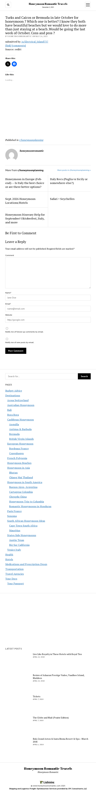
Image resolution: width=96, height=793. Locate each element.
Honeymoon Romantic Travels (48, 4)
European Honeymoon (20, 443)
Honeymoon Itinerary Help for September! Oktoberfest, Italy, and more (25, 218)
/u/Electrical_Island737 (34, 41)
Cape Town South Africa (23, 525)
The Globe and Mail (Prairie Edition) (51, 717)
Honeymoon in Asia (18, 468)
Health (9, 554)
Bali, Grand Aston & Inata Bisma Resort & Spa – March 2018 (60, 740)
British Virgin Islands (21, 439)
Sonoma (12, 516)
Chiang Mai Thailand (21, 477)
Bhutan (13, 472)
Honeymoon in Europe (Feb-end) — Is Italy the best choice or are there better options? (24, 183)
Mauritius (14, 530)
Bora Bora (13, 415)
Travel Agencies (14, 574)
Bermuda (14, 434)
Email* (8, 304)
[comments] (19, 45)
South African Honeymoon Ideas (26, 521)
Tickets (36, 696)
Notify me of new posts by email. (19, 342)
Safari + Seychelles (62, 199)
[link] (8, 45)
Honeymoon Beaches (19, 463)
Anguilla (14, 424)
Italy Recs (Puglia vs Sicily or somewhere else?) (69, 181)
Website (8, 315)
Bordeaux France (19, 448)
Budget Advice (13, 390)
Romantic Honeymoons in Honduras (30, 506)
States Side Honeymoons (21, 535)
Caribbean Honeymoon (20, 419)
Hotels (9, 559)
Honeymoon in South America (24, 482)
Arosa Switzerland (18, 400)
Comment (9, 255)
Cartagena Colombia (21, 492)
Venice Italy (14, 549)
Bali (9, 410)
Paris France (14, 511)
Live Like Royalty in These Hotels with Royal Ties (57, 654)
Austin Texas (16, 540)
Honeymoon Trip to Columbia (26, 501)
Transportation (14, 569)
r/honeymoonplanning (31, 140)
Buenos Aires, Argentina (23, 487)
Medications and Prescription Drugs (26, 564)
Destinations (12, 395)
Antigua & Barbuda (20, 429)
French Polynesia (17, 458)
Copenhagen (16, 453)
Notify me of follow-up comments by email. (24, 332)
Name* (8, 292)
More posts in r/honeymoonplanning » (74, 170)
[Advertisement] (48, 110)
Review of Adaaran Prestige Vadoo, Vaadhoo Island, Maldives (58, 677)
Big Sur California (19, 545)
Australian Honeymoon (20, 405)
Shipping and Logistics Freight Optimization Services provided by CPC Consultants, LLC (48, 788)
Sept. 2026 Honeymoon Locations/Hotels (20, 201)
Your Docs (11, 578)
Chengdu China (18, 496)
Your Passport (15, 583)
